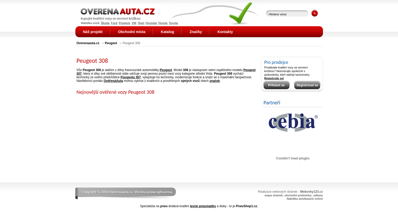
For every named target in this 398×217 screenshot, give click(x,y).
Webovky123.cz (311, 191)
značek (214, 81)
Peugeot (111, 43)
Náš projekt (93, 32)
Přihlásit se (276, 85)
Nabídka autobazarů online (305, 198)
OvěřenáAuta (113, 81)
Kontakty (225, 32)
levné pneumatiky (203, 206)
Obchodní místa (131, 32)
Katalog (167, 32)
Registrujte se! (274, 78)
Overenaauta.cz (88, 43)
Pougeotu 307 (130, 77)
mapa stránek (273, 195)
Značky (196, 32)
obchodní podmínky (298, 195)
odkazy (318, 195)
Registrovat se (307, 85)
